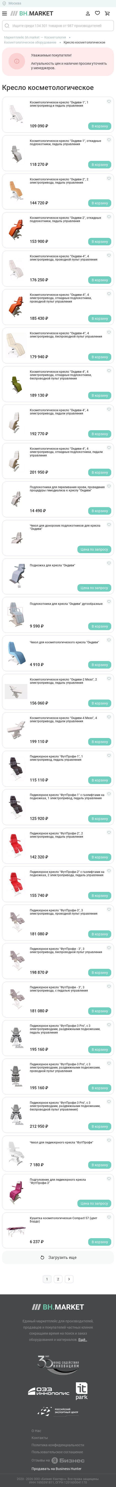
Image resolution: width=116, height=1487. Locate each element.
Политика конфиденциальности (58, 1445)
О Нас (36, 1431)
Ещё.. (82, 1339)
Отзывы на (58, 1460)
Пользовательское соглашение (57, 1452)
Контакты (40, 1438)
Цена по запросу (94, 549)
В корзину (100, 126)
